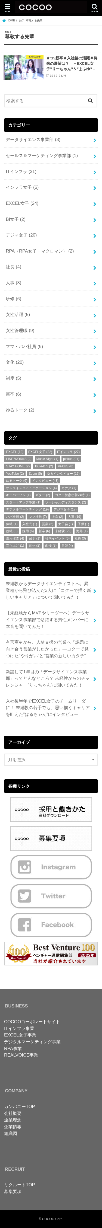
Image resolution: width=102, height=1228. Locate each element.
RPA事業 (13, 1048)
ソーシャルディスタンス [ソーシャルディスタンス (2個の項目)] (65, 502)
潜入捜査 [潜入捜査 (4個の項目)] (15, 538)
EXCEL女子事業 (20, 1034)
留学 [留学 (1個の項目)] (34, 538)
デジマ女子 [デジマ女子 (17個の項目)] (65, 509)
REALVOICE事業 (21, 1054)
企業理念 (12, 1119)
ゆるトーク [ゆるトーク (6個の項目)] (16, 481)
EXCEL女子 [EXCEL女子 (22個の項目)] (40, 452)
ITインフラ (21, 171)
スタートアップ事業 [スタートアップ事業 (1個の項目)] (23, 502)
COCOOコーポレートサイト (32, 1021)
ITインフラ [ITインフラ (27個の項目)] (68, 452)
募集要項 (12, 1191)
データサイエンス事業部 (33, 139)
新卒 (13, 394)
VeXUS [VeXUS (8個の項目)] (65, 466)
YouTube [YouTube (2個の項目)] (15, 474)
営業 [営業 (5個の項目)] (47, 524)
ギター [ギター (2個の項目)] (42, 495)
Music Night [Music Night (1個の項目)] (47, 459)
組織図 (10, 1133)
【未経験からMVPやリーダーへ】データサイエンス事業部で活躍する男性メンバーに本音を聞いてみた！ (47, 619)
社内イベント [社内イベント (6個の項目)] (57, 538)
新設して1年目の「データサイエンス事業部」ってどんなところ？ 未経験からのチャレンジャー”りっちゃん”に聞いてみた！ (48, 678)
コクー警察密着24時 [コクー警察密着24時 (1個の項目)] (72, 495)
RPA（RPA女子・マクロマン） (40, 250)
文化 (15, 362)
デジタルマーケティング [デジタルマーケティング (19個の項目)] (27, 509)
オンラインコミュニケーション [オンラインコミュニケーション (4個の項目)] (31, 488)
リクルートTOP (19, 1184)
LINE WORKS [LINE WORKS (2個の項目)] (18, 459)
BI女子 (15, 219)
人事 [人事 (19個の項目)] (74, 517)
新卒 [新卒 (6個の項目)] (44, 531)
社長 (13, 266)
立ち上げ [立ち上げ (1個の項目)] (15, 545)
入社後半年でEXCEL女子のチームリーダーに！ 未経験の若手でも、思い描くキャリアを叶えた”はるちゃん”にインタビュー (48, 707)
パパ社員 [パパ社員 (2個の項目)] (15, 517)
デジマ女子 (21, 234)
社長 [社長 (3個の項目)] (80, 538)
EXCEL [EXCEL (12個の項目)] (14, 452)
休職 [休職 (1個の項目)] (11, 524)
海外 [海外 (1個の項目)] (82, 531)
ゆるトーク (20, 409)
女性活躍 (18, 314)
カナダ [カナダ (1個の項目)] (68, 488)
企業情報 (12, 1126)
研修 (13, 298)
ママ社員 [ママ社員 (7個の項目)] (38, 517)
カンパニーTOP (19, 1106)
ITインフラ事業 (19, 1028)
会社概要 (12, 1113)
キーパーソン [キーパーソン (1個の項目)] (18, 495)
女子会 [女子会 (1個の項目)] (65, 524)
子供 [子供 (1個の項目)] (83, 524)
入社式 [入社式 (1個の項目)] (29, 524)
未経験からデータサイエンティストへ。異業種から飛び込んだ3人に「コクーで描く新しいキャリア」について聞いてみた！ (48, 590)
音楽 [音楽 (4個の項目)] (67, 545)
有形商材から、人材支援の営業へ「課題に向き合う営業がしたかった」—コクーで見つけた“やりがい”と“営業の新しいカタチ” (47, 649)
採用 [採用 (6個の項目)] (28, 531)
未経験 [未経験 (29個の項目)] (63, 531)
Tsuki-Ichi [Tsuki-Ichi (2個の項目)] (44, 466)
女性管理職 (20, 330)
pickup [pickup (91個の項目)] (71, 459)
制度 (13, 378)
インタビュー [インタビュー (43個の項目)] (45, 481)
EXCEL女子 (22, 203)
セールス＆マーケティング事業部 (42, 155)
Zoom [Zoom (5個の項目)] (35, 474)
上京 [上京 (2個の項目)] (57, 517)
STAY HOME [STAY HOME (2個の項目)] (18, 466)
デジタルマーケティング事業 (32, 1041)
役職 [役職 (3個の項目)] (11, 531)
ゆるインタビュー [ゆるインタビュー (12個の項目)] (63, 474)
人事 (13, 282)
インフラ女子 (22, 187)
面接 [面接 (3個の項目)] (51, 545)
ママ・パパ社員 (24, 346)
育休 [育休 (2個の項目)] (34, 545)
